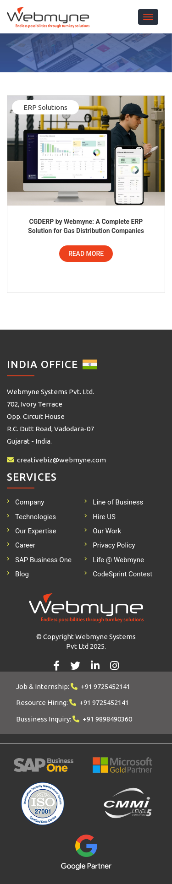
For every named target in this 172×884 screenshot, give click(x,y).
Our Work (107, 531)
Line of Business (118, 502)
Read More (86, 253)
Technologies (35, 517)
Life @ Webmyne (118, 560)
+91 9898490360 (107, 719)
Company (29, 502)
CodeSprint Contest (122, 574)
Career (25, 545)
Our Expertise (35, 531)
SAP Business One (43, 560)
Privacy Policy (114, 545)
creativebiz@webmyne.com (61, 460)
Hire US (104, 517)
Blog (22, 574)
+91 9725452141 (105, 686)
